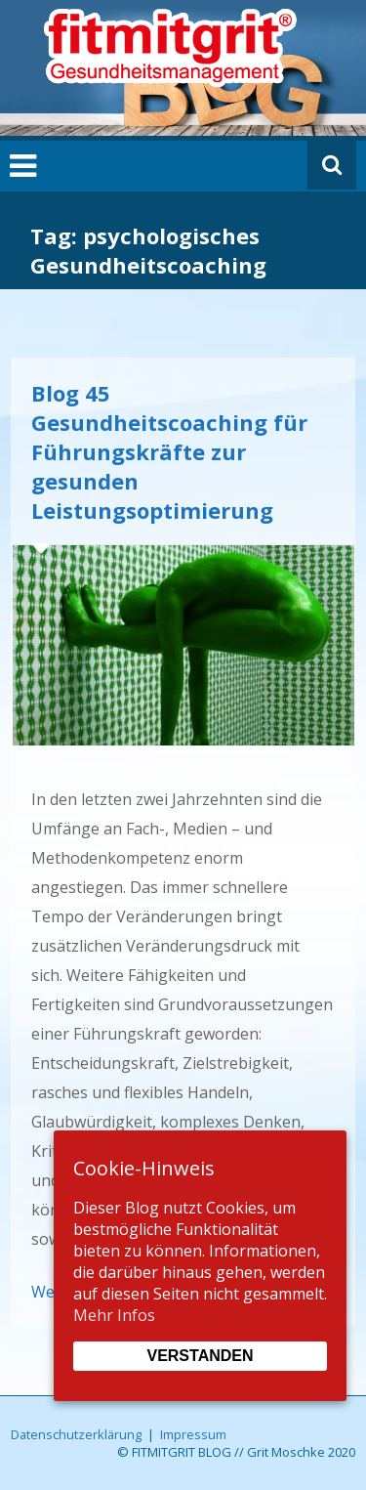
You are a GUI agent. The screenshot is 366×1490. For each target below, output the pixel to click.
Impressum (193, 1434)
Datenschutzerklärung (76, 1434)
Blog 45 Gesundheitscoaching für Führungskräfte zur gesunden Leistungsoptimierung (169, 451)
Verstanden (199, 1355)
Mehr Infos (114, 1315)
